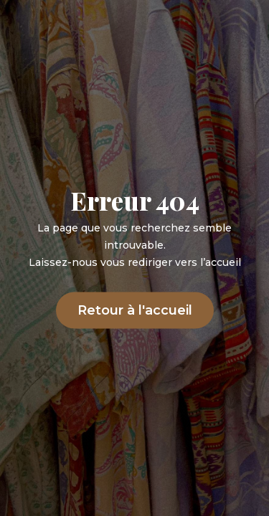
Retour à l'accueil (134, 310)
